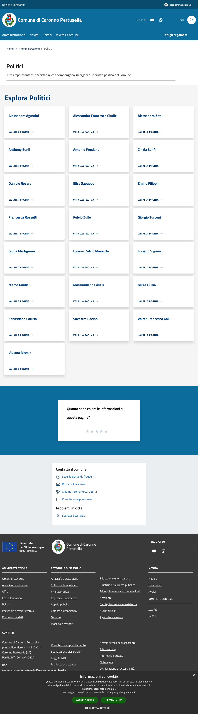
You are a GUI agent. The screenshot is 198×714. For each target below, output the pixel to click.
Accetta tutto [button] (85, 699)
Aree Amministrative (15, 585)
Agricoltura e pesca (111, 617)
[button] (99, 708)
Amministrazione (29, 48)
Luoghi (152, 609)
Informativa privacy (111, 655)
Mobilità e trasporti (62, 624)
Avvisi (152, 591)
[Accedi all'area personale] (178, 5)
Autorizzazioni (108, 610)
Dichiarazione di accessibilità (117, 668)
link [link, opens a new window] (133, 692)
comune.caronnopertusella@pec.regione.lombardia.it (35, 670)
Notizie (152, 578)
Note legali (106, 662)
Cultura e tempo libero (64, 585)
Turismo (56, 617)
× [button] (194, 675)
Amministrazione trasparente (118, 643)
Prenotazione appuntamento (68, 645)
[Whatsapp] (159, 19)
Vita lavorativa (60, 591)
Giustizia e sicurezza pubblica (117, 585)
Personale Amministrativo (18, 611)
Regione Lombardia (13, 5)
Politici (6, 604)
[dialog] (99, 692)
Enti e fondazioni (12, 598)
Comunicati (155, 585)
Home (10, 48)
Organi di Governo (13, 578)
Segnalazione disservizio (65, 651)
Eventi (152, 616)
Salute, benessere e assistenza (118, 604)
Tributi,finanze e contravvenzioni (120, 591)
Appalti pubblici (60, 604)
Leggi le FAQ (58, 658)
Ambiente (106, 598)
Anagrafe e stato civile (64, 578)
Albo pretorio (108, 649)
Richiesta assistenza (63, 664)
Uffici (5, 591)
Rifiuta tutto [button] (113, 699)
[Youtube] (150, 19)
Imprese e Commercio (64, 598)
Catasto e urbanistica (64, 611)
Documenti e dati (12, 617)
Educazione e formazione (115, 578)
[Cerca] (191, 20)
